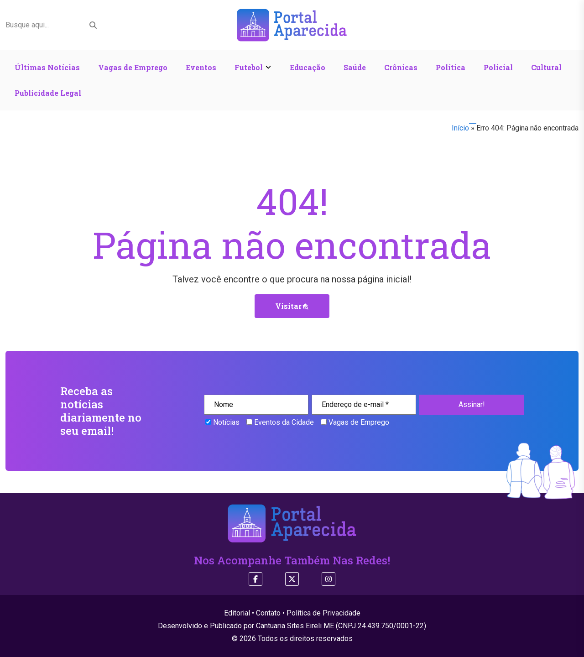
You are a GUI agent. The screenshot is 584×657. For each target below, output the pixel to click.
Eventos (201, 67)
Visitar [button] (292, 306)
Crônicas (400, 67)
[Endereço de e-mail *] (364, 405)
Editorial (237, 613)
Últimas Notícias (47, 67)
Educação (307, 67)
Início (460, 128)
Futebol (249, 67)
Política (450, 67)
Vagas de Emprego (132, 67)
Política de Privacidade (323, 613)
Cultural (546, 67)
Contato (268, 613)
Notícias (222, 422)
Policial (498, 67)
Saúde (355, 67)
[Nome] (256, 405)
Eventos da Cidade (280, 422)
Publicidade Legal (48, 93)
